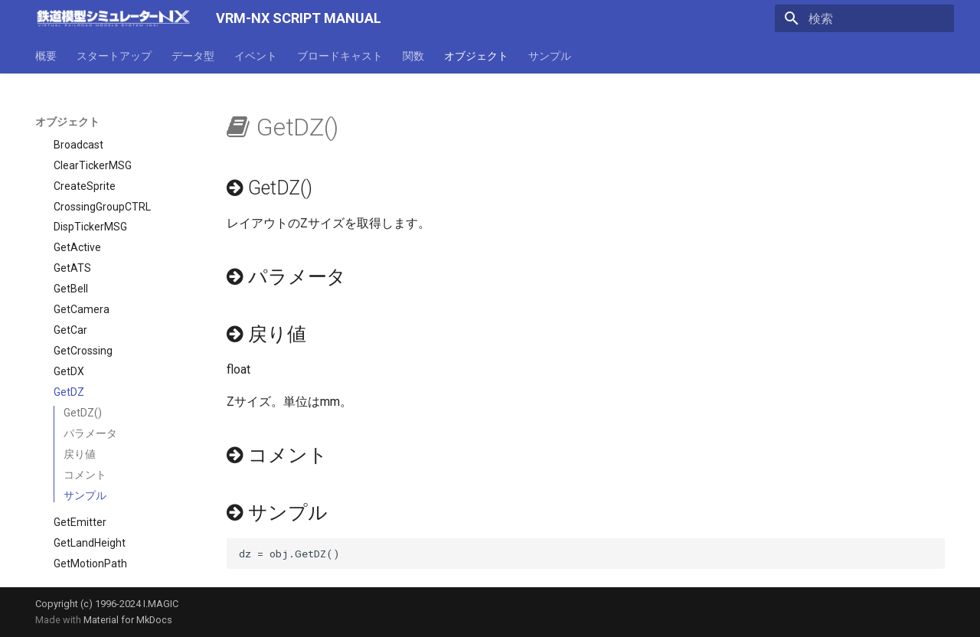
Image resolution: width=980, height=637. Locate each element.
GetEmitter (80, 461)
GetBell (71, 227)
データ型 (193, 56)
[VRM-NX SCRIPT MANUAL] (113, 18)
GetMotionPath (90, 502)
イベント (255, 56)
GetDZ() (83, 351)
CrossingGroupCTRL (102, 145)
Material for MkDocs (127, 620)
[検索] (864, 18)
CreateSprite (85, 125)
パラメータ (90, 372)
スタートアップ (114, 56)
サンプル (549, 56)
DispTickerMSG (90, 165)
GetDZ (69, 331)
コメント (85, 413)
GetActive (77, 186)
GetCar (70, 269)
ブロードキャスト (340, 56)
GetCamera (81, 248)
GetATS (72, 207)
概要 (46, 56)
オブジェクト (476, 56)
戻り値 (80, 393)
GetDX (69, 310)
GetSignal (77, 564)
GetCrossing (83, 289)
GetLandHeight (90, 481)
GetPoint (75, 523)
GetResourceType (97, 543)
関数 (413, 56)
